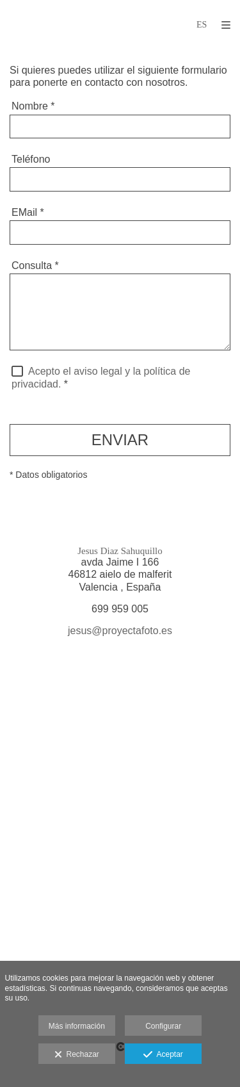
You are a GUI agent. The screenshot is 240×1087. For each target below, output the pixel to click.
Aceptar (162, 1055)
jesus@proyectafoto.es (120, 630)
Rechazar (76, 1055)
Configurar (163, 1026)
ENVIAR (120, 439)
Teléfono (31, 159)
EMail (28, 212)
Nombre (33, 106)
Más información (77, 1026)
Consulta (35, 265)
